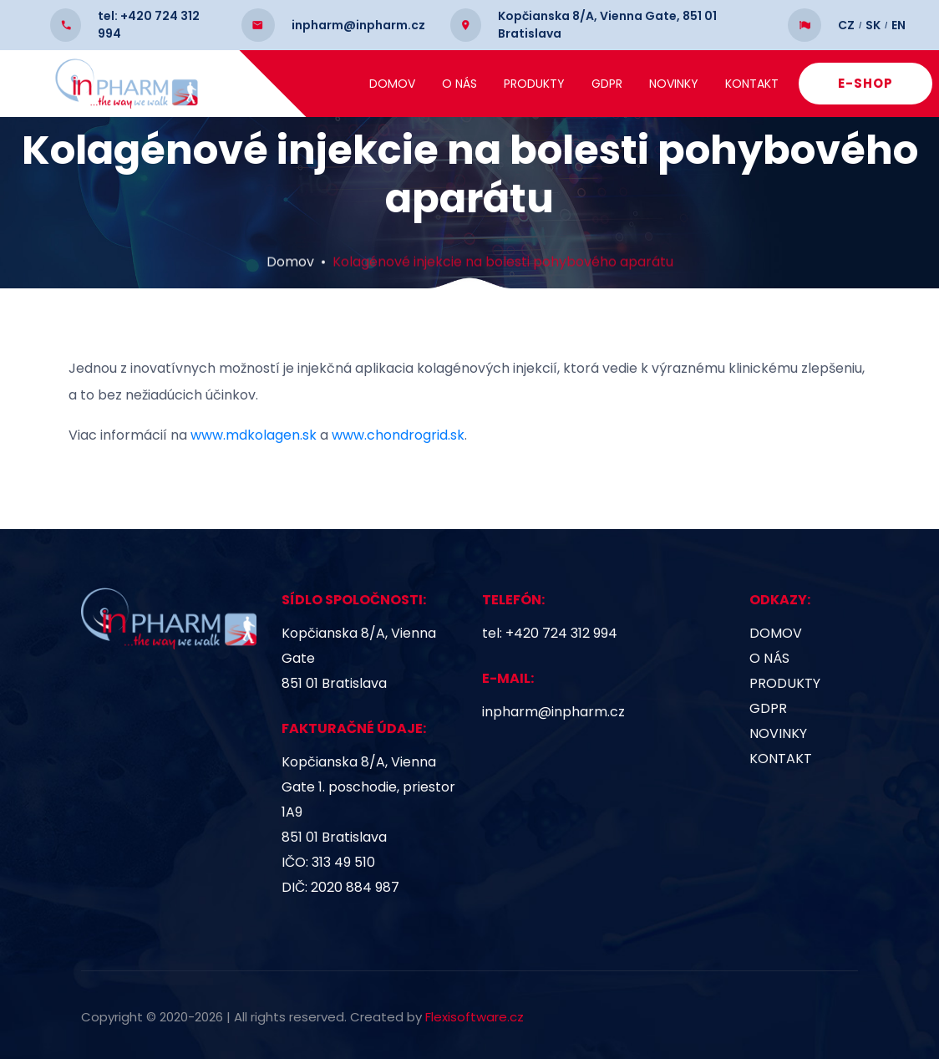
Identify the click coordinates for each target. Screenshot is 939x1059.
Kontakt (782, 83)
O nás (489, 83)
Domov (422, 83)
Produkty (564, 83)
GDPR (637, 83)
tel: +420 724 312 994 (549, 633)
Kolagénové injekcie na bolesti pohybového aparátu (502, 285)
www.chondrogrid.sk (398, 435)
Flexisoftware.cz (474, 1017)
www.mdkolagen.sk (253, 435)
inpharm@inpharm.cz (553, 711)
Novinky (703, 83)
